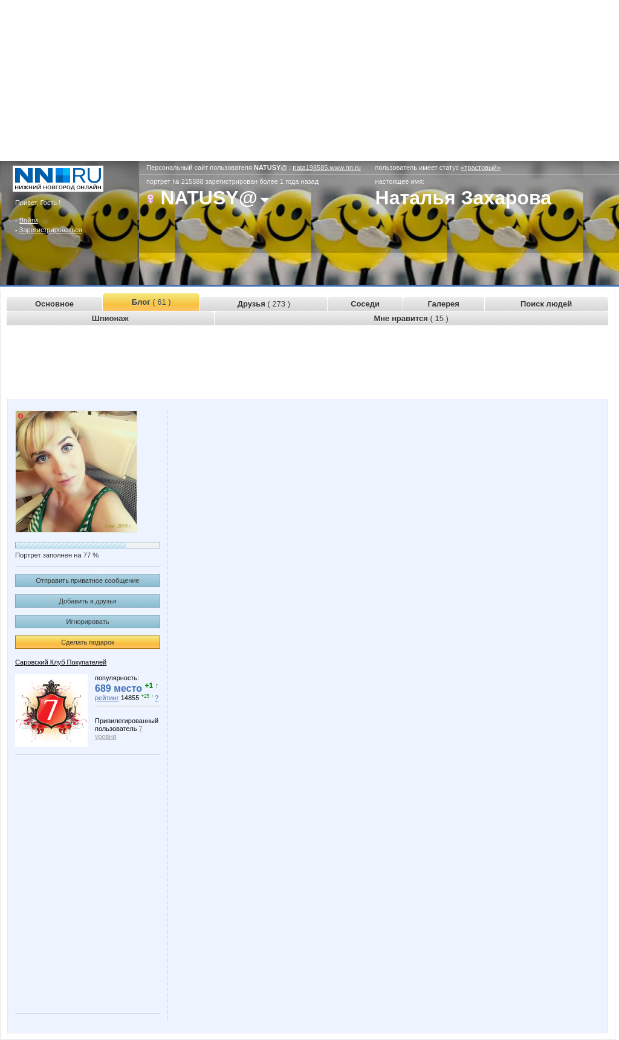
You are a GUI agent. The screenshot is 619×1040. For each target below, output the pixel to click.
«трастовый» (481, 167)
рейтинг (107, 697)
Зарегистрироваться (50, 229)
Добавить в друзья (87, 601)
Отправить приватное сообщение (87, 580)
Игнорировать (87, 621)
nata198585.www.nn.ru (327, 167)
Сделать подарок (87, 642)
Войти (28, 220)
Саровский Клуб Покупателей (60, 662)
